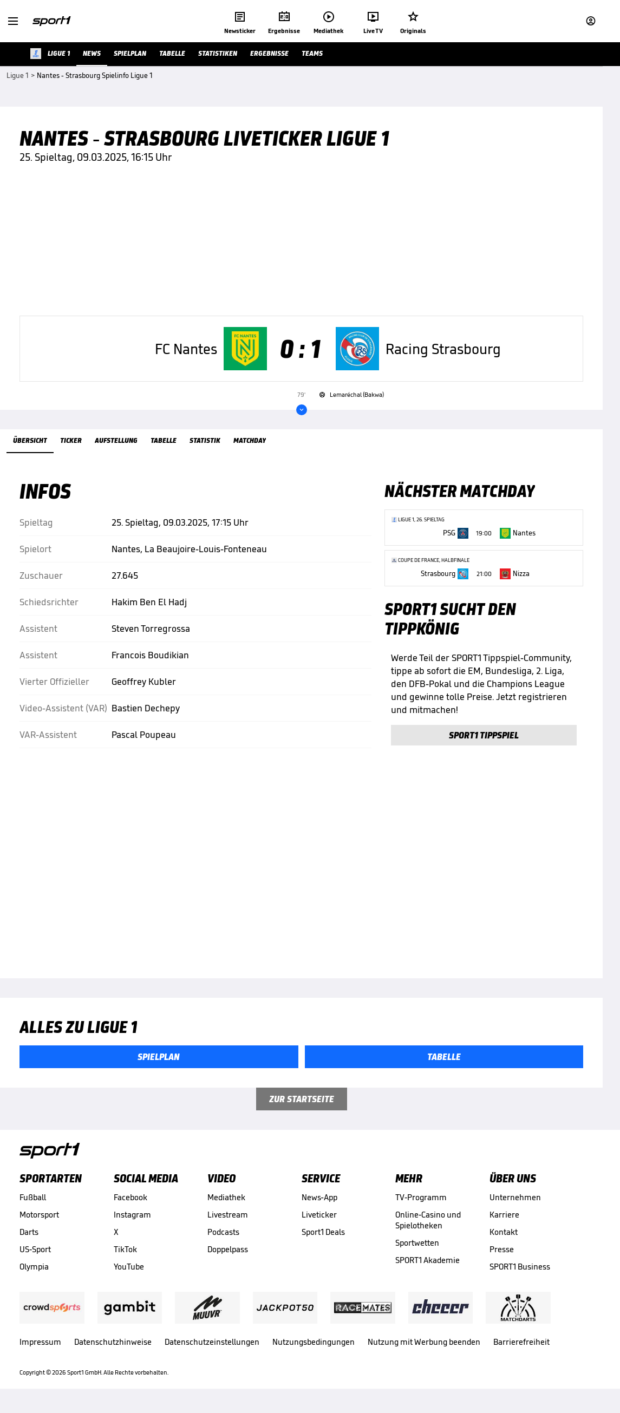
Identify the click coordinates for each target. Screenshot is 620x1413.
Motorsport (39, 1219)
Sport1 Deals (323, 1237)
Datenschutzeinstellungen (212, 1347)
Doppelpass (227, 1254)
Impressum (40, 1347)
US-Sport (35, 1254)
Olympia (34, 1271)
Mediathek (226, 1202)
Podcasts (223, 1237)
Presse (502, 1254)
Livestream (227, 1219)
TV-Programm (421, 1202)
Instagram (132, 1219)
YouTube (129, 1271)
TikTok (125, 1254)
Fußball (32, 1202)
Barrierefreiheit (521, 1347)
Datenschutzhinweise (113, 1347)
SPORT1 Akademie (427, 1265)
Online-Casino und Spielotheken (428, 1224)
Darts (28, 1237)
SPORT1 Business (520, 1271)
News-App (319, 1202)
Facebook (130, 1202)
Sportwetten (417, 1247)
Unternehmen (515, 1202)
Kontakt (504, 1237)
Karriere (504, 1219)
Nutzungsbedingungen (313, 1347)
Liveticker (319, 1219)
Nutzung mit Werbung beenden (424, 1347)
